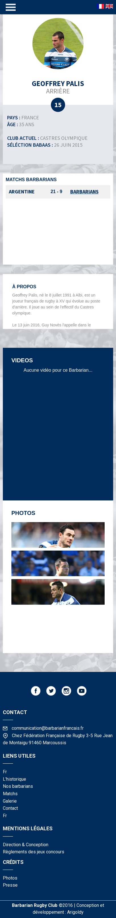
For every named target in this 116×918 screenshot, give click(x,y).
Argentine (22, 191)
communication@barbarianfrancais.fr (48, 728)
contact (10, 808)
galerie (10, 801)
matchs (10, 793)
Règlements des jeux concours (33, 851)
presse (10, 885)
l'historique (14, 779)
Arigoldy (75, 912)
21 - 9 (56, 191)
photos (10, 878)
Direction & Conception (25, 844)
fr (5, 771)
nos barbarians (18, 786)
